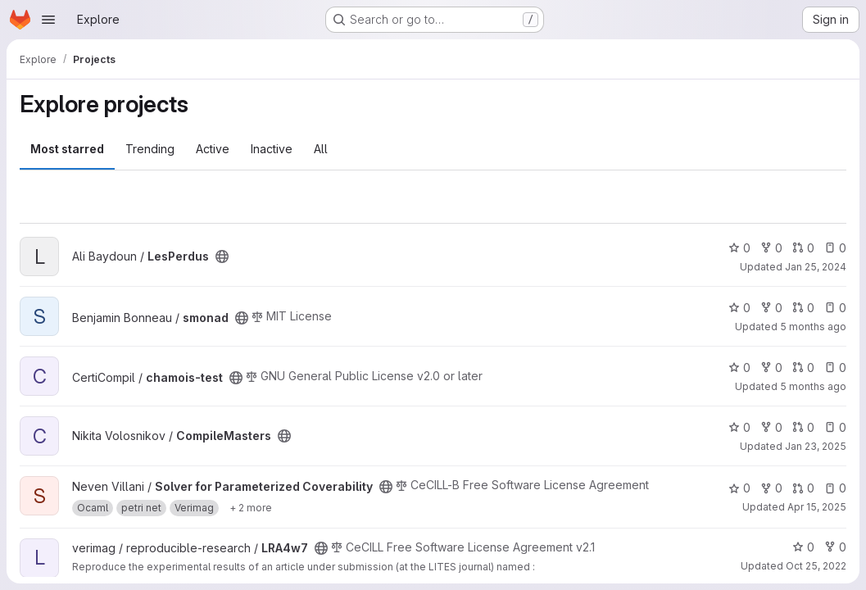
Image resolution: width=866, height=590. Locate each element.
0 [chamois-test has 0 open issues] (835, 367)
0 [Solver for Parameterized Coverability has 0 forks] (771, 488)
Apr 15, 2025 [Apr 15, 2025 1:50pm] (816, 507)
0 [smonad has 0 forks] (771, 308)
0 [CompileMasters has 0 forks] (771, 427)
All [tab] (321, 149)
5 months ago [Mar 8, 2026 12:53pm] (813, 386)
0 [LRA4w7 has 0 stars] (803, 547)
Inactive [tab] (271, 149)
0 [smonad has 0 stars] (739, 308)
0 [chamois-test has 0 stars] (739, 367)
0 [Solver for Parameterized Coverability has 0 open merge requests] (803, 488)
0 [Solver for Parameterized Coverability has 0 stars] (739, 488)
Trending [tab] (150, 149)
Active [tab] (212, 149)
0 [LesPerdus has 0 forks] (771, 248)
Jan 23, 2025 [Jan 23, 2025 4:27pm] (815, 446)
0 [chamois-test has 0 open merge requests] (803, 367)
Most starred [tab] (67, 149)
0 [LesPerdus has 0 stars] (739, 248)
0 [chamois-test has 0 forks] (771, 367)
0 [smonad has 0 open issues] (835, 308)
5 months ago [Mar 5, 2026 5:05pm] (813, 326)
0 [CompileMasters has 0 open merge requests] (803, 427)
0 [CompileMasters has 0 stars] (739, 427)
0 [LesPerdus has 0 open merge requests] (803, 248)
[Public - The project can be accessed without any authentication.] (222, 256)
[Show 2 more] (250, 508)
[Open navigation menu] (48, 20)
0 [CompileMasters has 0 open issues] (835, 427)
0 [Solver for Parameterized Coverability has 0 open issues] (835, 488)
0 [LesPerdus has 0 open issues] (835, 248)
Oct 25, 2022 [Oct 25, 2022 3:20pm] (816, 566)
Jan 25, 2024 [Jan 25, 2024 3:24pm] (815, 267)
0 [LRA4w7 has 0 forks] (835, 547)
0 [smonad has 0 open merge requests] (803, 308)
